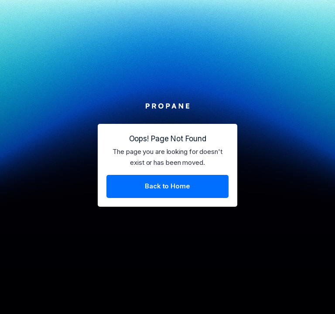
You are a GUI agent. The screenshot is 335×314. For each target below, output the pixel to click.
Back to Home (167, 186)
